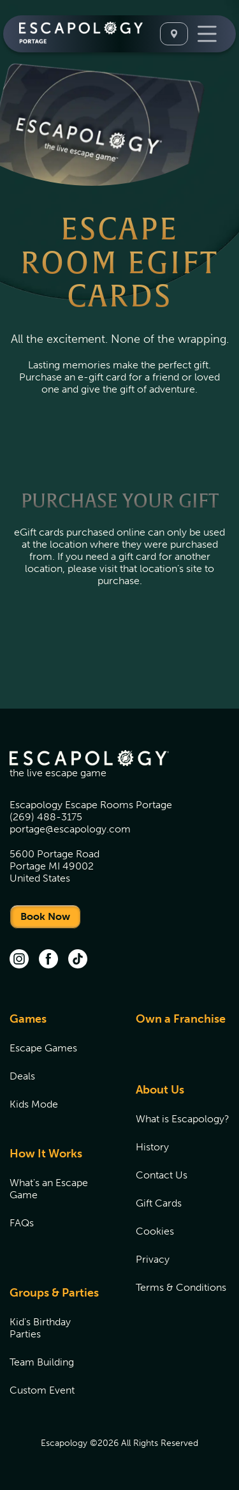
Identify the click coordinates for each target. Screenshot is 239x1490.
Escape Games (43, 1048)
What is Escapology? (182, 1119)
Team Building (42, 1362)
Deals (22, 1076)
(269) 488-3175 (46, 817)
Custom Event (42, 1390)
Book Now (45, 916)
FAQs (22, 1223)
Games (28, 1019)
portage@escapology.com (70, 829)
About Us (160, 1090)
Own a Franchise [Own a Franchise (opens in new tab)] (181, 1019)
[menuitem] (57, 1069)
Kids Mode (34, 1104)
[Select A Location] (174, 33)
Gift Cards (159, 1203)
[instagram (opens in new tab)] (19, 960)
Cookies (155, 1231)
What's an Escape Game (49, 1189)
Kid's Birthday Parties (40, 1328)
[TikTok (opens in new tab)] (77, 960)
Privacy (153, 1259)
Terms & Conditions (181, 1287)
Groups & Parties (54, 1293)
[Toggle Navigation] (207, 34)
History (152, 1147)
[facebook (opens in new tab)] (48, 960)
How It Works (46, 1154)
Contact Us (161, 1175)
